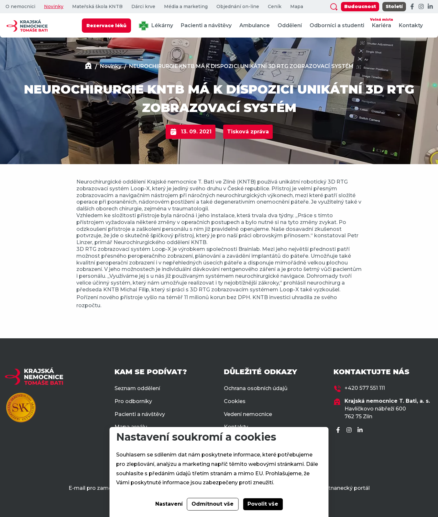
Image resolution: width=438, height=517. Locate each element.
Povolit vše (262, 504)
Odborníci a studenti (337, 25)
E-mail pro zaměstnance (101, 488)
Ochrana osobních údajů (256, 388)
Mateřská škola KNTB (97, 6)
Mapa (296, 6)
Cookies (235, 401)
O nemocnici (20, 6)
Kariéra (381, 22)
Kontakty (411, 25)
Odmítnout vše (213, 504)
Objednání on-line (237, 6)
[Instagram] (421, 7)
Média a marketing (186, 6)
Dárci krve (143, 6)
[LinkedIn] (430, 7)
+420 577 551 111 (365, 388)
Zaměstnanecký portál (340, 488)
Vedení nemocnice (248, 414)
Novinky (53, 6)
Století (394, 6)
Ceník (274, 6)
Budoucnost (360, 6)
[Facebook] (412, 7)
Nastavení (169, 504)
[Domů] (88, 67)
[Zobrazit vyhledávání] (334, 7)
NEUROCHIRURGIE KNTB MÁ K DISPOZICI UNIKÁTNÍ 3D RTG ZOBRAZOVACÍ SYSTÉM (241, 66)
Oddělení (290, 25)
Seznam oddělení (137, 388)
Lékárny (156, 25)
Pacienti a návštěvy (206, 25)
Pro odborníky (133, 401)
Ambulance (254, 25)
